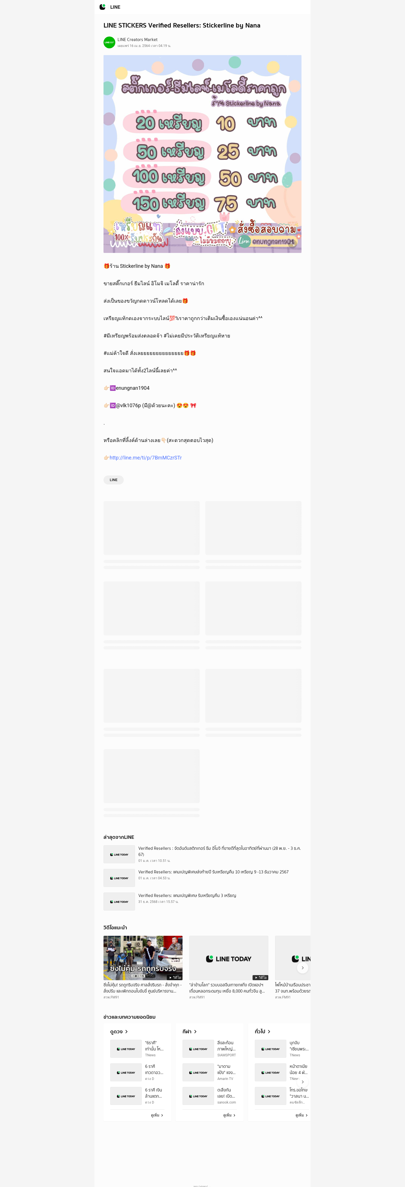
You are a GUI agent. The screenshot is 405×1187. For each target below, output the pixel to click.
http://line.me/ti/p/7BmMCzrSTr (146, 458)
